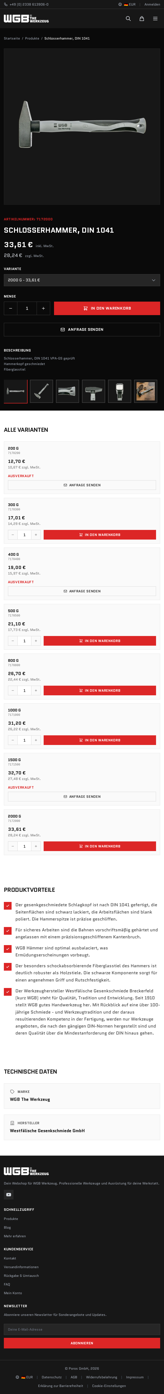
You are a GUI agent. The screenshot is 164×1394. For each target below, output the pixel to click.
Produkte (32, 38)
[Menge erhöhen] (43, 308)
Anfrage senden (81, 329)
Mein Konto (13, 1293)
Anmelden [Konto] (152, 4)
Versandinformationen (21, 1267)
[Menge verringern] (10, 308)
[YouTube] (9, 1194)
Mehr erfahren (15, 1236)
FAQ (7, 1284)
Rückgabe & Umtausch (21, 1275)
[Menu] (155, 18)
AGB (74, 1377)
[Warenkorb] (142, 18)
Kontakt (10, 1258)
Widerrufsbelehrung (101, 1377)
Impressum (135, 1377)
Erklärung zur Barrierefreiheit (60, 1385)
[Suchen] (128, 18)
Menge (10, 296)
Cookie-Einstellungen (109, 1385)
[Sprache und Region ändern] (127, 4)
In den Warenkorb (107, 308)
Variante (12, 268)
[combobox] (82, 280)
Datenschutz (52, 1377)
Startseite (12, 38)
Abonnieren (82, 1343)
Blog (7, 1227)
